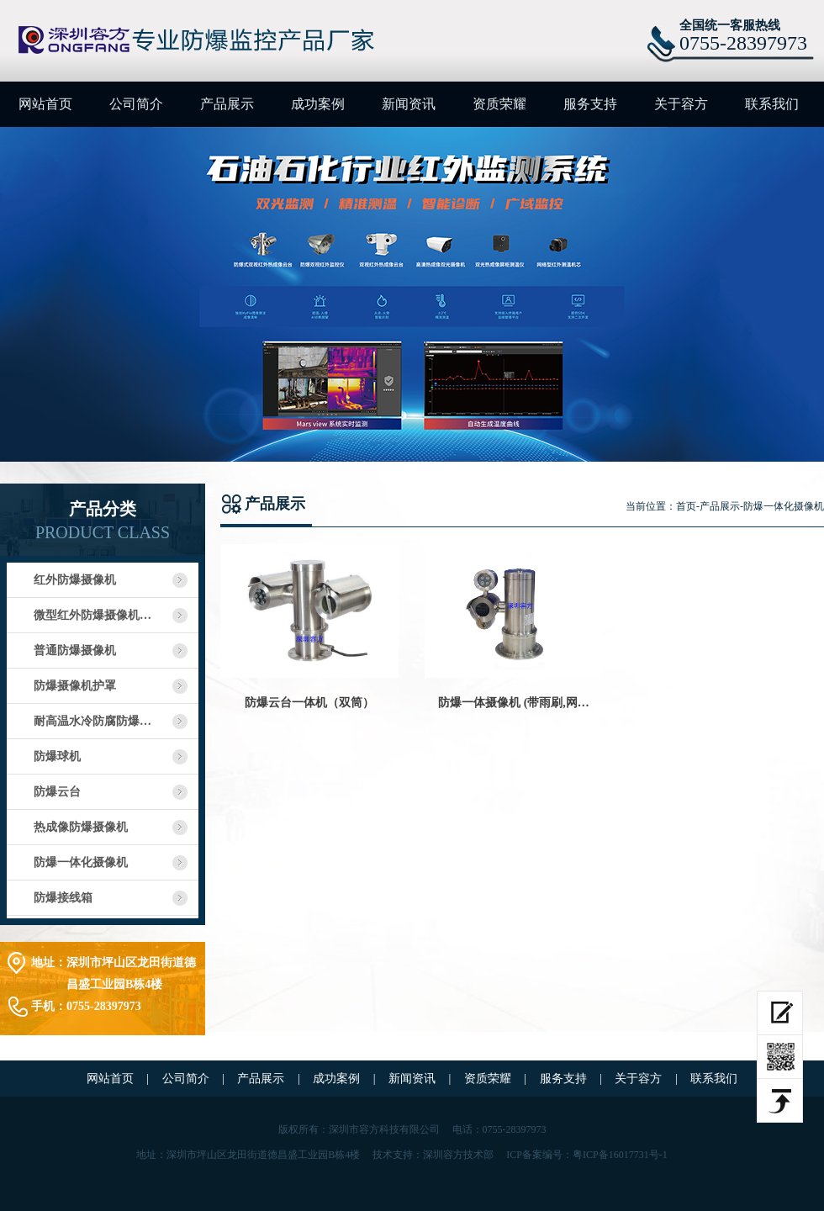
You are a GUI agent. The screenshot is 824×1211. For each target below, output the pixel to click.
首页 (686, 506)
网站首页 (45, 104)
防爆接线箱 (63, 897)
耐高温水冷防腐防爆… (92, 721)
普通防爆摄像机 (75, 650)
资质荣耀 (499, 104)
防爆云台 (57, 791)
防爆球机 (57, 756)
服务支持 (590, 104)
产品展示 (227, 104)
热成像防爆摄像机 (81, 827)
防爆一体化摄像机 (81, 862)
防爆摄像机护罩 (75, 686)
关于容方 (681, 104)
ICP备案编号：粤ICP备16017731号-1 (586, 1155)
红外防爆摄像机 (75, 580)
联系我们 (772, 104)
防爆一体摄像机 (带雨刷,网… (513, 702)
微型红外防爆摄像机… (92, 615)
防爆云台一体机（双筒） (309, 702)
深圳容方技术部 (458, 1155)
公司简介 (136, 104)
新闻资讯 (409, 104)
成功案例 (318, 104)
